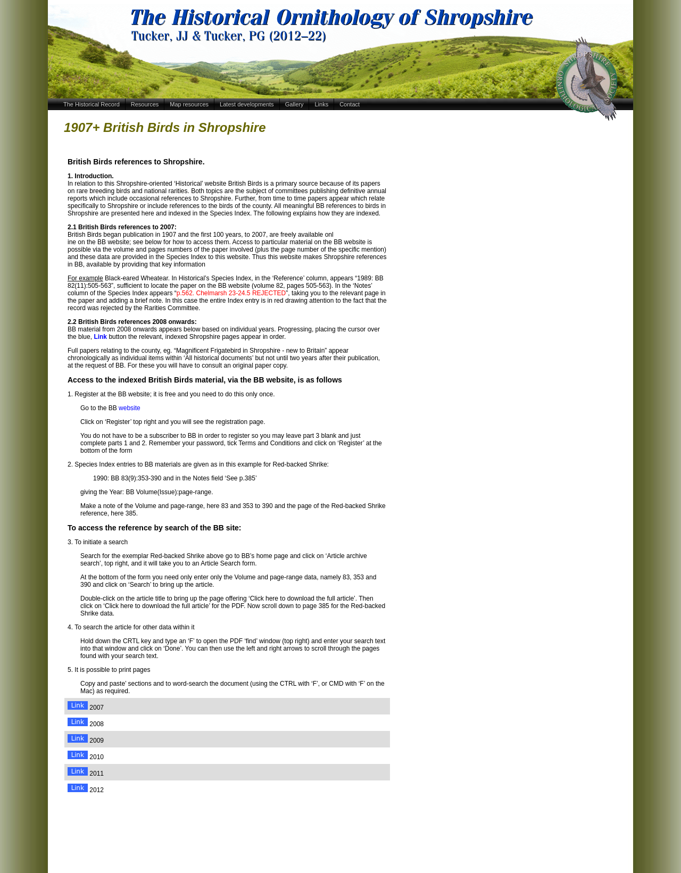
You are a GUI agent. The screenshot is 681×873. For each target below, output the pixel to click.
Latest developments (247, 104)
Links (321, 104)
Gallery (294, 104)
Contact (349, 104)
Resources (145, 104)
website (129, 408)
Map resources (189, 104)
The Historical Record (91, 104)
